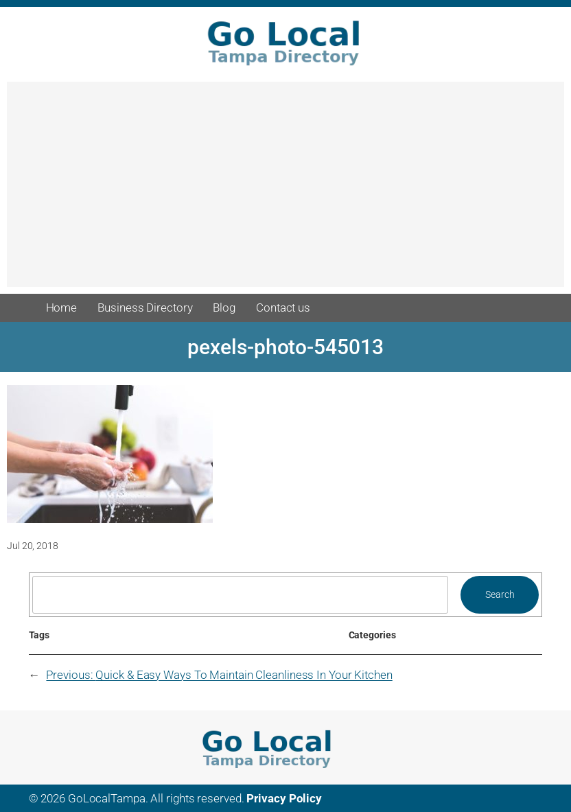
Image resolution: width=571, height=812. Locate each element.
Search (499, 594)
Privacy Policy (284, 798)
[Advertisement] (285, 191)
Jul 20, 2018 (32, 545)
